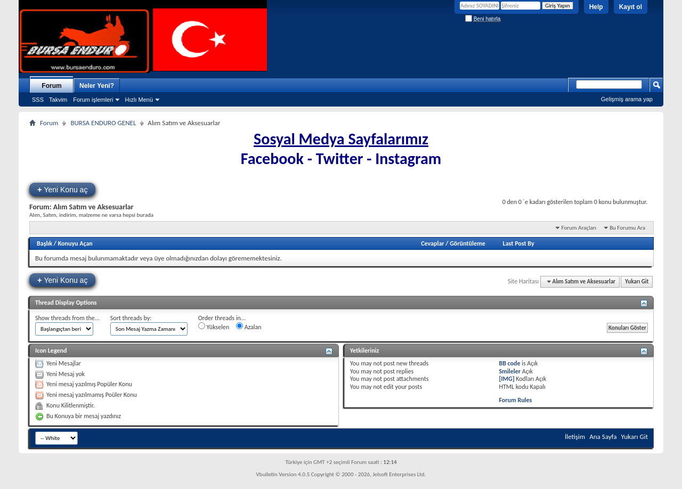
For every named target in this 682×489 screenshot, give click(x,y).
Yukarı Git (636, 281)
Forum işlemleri (93, 99)
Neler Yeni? (96, 85)
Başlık (44, 243)
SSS (38, 99)
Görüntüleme (467, 243)
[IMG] (506, 378)
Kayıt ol (630, 7)
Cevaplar (432, 243)
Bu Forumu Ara (627, 227)
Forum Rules (515, 400)
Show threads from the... (67, 318)
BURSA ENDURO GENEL (103, 123)
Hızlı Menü (139, 99)
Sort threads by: (130, 318)
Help (596, 7)
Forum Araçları (578, 227)
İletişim (575, 437)
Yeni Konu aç (62, 189)
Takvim (58, 99)
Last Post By (518, 243)
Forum (51, 85)
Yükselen (213, 326)
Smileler (510, 371)
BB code (509, 363)
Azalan (249, 326)
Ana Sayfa (602, 437)
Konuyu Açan (75, 243)
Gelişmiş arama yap (627, 99)
